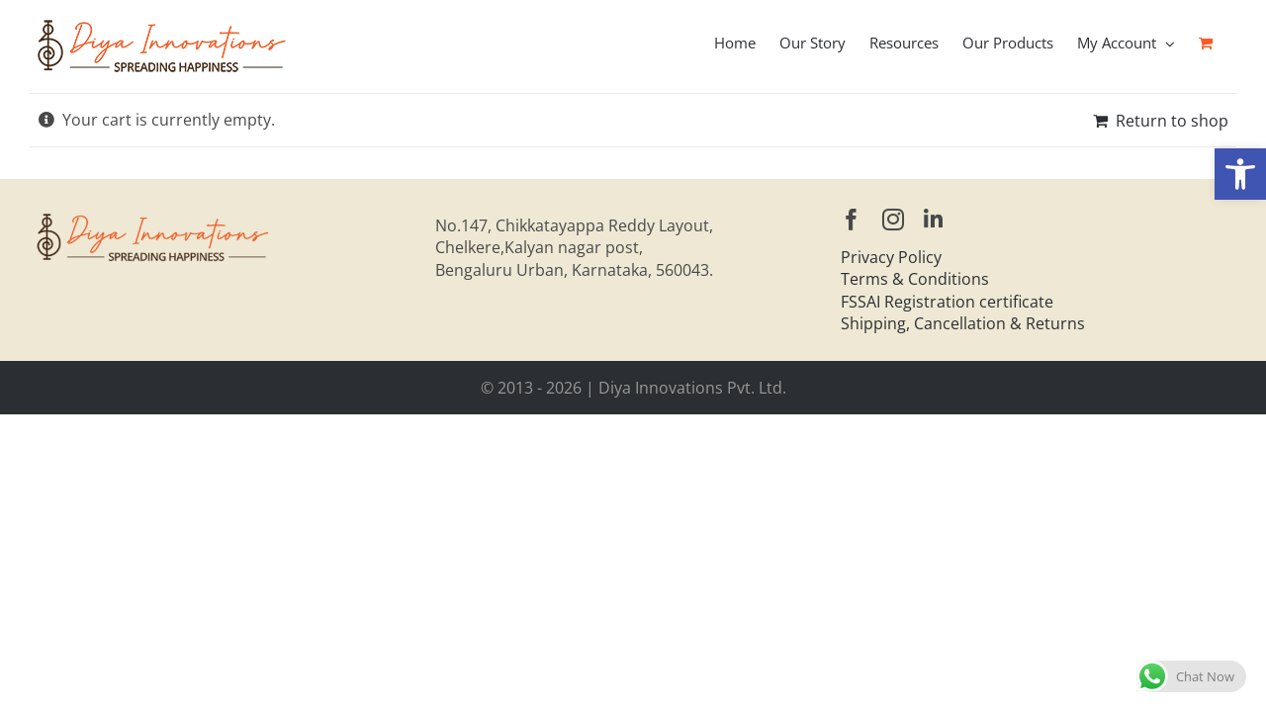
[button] (1240, 174)
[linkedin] (933, 219)
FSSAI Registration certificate (947, 301)
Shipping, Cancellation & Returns (963, 323)
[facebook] (851, 219)
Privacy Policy (891, 257)
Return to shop (1172, 121)
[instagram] (893, 219)
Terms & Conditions (915, 279)
